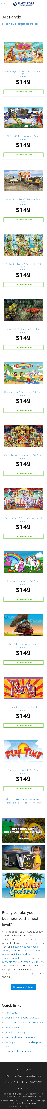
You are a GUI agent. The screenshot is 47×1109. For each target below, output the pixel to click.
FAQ (7, 1076)
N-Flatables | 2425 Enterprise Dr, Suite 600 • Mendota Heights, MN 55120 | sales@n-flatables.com (23, 1095)
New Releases (12, 1027)
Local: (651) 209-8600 (23, 1088)
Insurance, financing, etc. (18, 1051)
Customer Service (12, 1082)
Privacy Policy (17, 1076)
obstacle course (31, 961)
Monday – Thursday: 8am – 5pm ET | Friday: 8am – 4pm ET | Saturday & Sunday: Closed (23, 1101)
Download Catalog (23, 987)
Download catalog (15, 1032)
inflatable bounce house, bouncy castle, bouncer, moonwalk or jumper (22, 950)
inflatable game (10, 961)
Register (27, 1069)
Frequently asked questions (20, 1037)
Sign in (18, 1069)
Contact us (11, 1012)
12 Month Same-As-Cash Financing (24, 1022)
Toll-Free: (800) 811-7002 (32, 1082)
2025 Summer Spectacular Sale (22, 1017)
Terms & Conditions (33, 1076)
